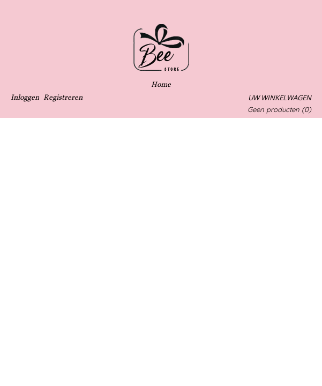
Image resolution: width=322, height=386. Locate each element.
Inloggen (25, 98)
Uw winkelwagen (279, 97)
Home (161, 85)
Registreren (63, 98)
